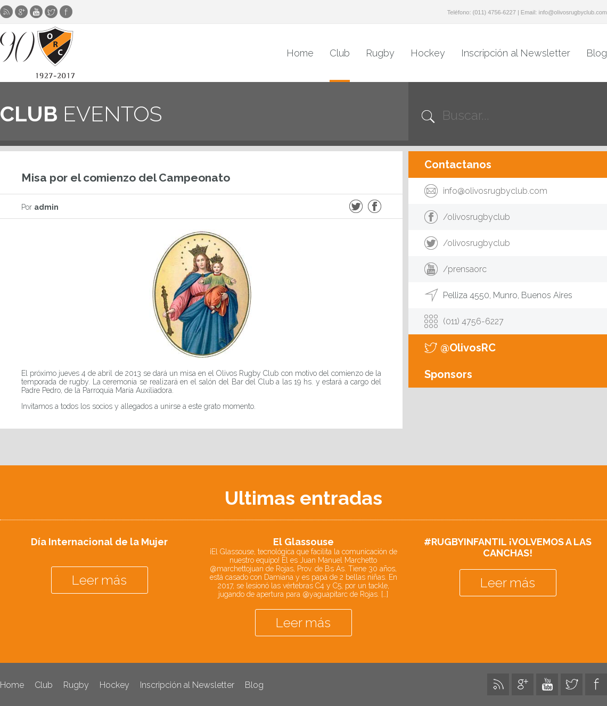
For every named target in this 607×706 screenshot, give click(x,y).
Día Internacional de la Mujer (99, 541)
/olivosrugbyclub (476, 217)
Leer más (99, 580)
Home (300, 53)
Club (340, 53)
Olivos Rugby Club (37, 52)
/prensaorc (465, 269)
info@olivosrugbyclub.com (572, 12)
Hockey (428, 53)
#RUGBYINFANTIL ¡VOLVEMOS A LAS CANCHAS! (508, 547)
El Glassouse (303, 541)
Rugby (380, 53)
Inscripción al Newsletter (515, 53)
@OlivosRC (468, 347)
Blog (596, 53)
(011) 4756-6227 (494, 12)
